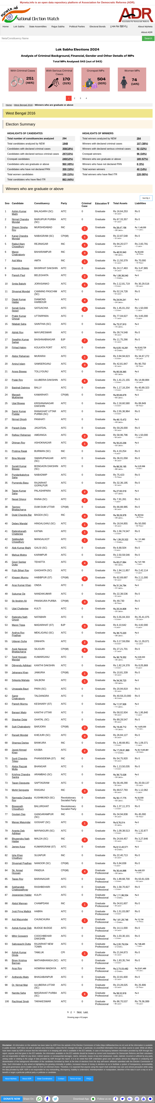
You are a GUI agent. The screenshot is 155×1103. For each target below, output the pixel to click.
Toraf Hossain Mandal (19, 658)
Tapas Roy (17, 879)
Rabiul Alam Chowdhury (18, 245)
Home (6, 26)
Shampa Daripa (20, 743)
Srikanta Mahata (21, 680)
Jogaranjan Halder (22, 895)
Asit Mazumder (20, 919)
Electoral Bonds (98, 26)
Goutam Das (18, 814)
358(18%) (67, 148)
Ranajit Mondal (20, 735)
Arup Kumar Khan (21, 585)
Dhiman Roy (18, 442)
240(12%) (67, 159)
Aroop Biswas (19, 371)
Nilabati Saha (19, 324)
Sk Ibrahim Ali (19, 601)
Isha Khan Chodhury (17, 856)
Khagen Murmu (20, 577)
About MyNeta (145, 26)
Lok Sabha (18, 26)
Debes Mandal (19, 523)
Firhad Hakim (19, 347)
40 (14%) (142, 169)
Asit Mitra (17, 260)
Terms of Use (75, 1079)
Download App (81, 1099)
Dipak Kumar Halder (19, 300)
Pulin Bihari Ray (20, 570)
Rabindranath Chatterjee (19, 532)
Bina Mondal (18, 458)
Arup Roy (17, 968)
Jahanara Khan (20, 672)
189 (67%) (142, 159)
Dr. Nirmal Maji (20, 985)
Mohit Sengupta (20, 790)
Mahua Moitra (19, 555)
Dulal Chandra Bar (22, 515)
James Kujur (18, 846)
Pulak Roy (17, 380)
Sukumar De (18, 594)
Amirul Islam (18, 364)
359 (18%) (68, 169)
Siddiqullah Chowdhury (18, 540)
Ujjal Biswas (18, 403)
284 (139, 138)
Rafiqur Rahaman (21, 435)
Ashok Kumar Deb (21, 928)
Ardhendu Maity (20, 977)
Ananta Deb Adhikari (18, 832)
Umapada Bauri (20, 689)
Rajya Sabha (57, 26)
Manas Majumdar (21, 822)
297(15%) (67, 154)
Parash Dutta (19, 428)
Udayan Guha (19, 641)
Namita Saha (19, 993)
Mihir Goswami (20, 936)
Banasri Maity (19, 712)
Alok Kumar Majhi (21, 548)
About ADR (146, 32)
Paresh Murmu (20, 704)
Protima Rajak (19, 451)
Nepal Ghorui (19, 499)
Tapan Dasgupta (21, 783)
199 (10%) (68, 174)
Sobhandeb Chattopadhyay (20, 888)
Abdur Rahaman (21, 356)
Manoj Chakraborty (18, 253)
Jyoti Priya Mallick (21, 911)
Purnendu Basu (20, 483)
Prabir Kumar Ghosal (19, 317)
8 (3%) (140, 164)
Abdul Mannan (19, 903)
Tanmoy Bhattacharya (19, 508)
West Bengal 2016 (23, 105)
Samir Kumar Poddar (19, 412)
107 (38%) (142, 143)
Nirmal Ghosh (19, 419)
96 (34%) (142, 154)
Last (85, 1012)
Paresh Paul (18, 275)
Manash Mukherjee (17, 396)
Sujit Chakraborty (21, 726)
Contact (61, 1079)
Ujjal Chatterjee (20, 608)
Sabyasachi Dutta (21, 944)
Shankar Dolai (19, 719)
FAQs (88, 1079)
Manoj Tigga (18, 625)
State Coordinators (44, 1079)
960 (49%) (68, 164)
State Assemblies (38, 26)
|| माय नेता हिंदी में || (118, 26)
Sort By (146, 198)
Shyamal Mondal (21, 291)
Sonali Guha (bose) (18, 309)
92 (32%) (142, 148)
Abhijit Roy (17, 332)
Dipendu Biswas (20, 268)
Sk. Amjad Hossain (17, 871)
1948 (65, 143)
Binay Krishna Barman (19, 961)
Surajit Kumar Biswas (19, 467)
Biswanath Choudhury (18, 807)
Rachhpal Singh (20, 1001)
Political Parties (77, 26)
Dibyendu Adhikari (21, 665)
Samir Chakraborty (18, 697)
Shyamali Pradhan (22, 863)
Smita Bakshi (19, 283)
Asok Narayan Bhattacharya (19, 650)
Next (79, 1012)
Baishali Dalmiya (21, 387)
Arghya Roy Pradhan (18, 634)
